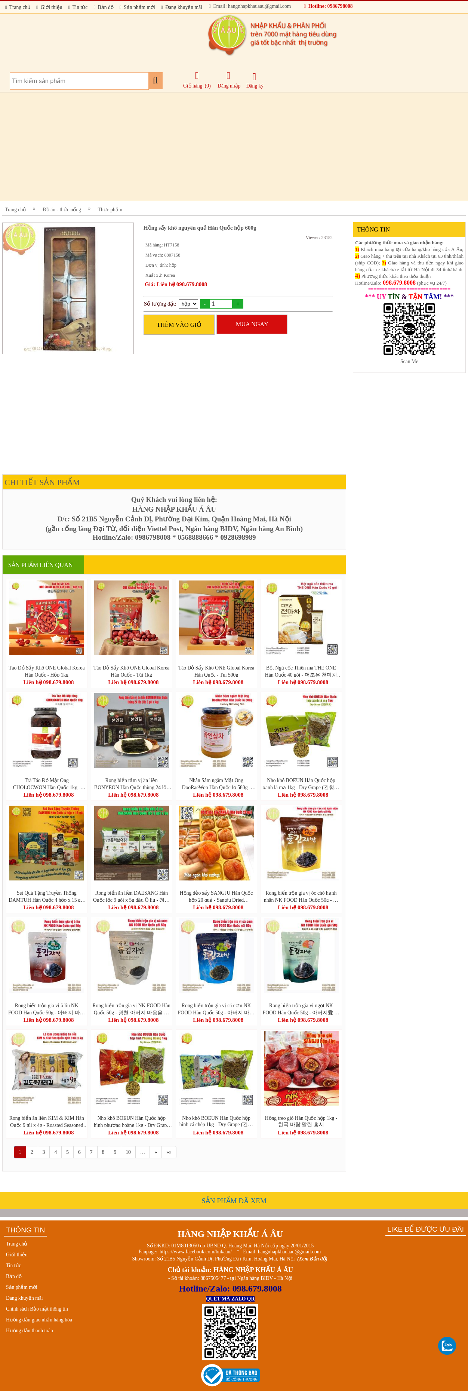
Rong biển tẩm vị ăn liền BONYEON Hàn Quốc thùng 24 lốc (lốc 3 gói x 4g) (131, 784)
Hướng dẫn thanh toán (29, 1330)
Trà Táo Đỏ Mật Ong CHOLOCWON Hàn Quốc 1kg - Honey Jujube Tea (46, 784)
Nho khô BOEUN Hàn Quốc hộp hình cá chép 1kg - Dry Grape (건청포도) (216, 1121)
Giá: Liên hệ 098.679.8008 (176, 284)
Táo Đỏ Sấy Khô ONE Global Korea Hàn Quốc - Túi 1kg (131, 671)
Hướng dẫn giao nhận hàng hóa (39, 1320)
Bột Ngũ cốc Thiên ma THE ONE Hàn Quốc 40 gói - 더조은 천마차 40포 (301, 671)
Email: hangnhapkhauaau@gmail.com (250, 6)
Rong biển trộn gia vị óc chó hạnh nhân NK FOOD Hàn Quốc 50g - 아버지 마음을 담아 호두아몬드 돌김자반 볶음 (301, 896)
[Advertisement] (226, 146)
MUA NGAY (252, 324)
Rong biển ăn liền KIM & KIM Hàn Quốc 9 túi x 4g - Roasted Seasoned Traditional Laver (46, 1121)
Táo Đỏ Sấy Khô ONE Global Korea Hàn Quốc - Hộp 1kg (46, 671)
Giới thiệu (49, 7)
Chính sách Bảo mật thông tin (37, 1309)
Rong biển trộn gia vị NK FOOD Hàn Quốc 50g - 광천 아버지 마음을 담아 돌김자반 (131, 1009)
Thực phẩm (110, 209)
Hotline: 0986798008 (328, 6)
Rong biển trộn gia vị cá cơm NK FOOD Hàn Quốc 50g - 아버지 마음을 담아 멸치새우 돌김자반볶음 (216, 1009)
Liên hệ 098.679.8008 (48, 682)
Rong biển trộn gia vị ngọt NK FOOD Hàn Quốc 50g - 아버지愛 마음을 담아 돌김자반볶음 (301, 1009)
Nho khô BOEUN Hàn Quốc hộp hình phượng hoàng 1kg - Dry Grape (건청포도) (131, 1121)
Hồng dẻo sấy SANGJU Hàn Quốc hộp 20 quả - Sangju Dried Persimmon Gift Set (216, 896)
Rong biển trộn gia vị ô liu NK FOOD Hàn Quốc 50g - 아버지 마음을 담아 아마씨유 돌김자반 (46, 1009)
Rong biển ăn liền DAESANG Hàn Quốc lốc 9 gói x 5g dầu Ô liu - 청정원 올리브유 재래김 (131, 896)
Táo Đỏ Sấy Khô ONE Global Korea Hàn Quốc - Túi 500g (216, 671)
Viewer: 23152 (319, 237)
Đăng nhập (229, 80)
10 (128, 1152)
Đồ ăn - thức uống (62, 209)
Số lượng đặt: (160, 304)
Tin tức (78, 7)
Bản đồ (103, 7)
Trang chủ (17, 7)
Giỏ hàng (192, 86)
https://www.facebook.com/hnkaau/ (196, 1251)
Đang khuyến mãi (181, 7)
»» (169, 1152)
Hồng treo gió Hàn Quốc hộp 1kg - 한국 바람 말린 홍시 (301, 1121)
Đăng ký (255, 80)
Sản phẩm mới (137, 7)
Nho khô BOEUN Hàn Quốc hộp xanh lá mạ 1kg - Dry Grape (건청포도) (301, 784)
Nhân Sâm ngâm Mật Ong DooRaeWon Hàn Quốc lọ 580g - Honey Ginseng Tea (216, 784)
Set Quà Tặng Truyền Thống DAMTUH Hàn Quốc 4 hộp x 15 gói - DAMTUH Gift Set (46, 896)
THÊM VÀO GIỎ (179, 324)
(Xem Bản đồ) (312, 1259)
